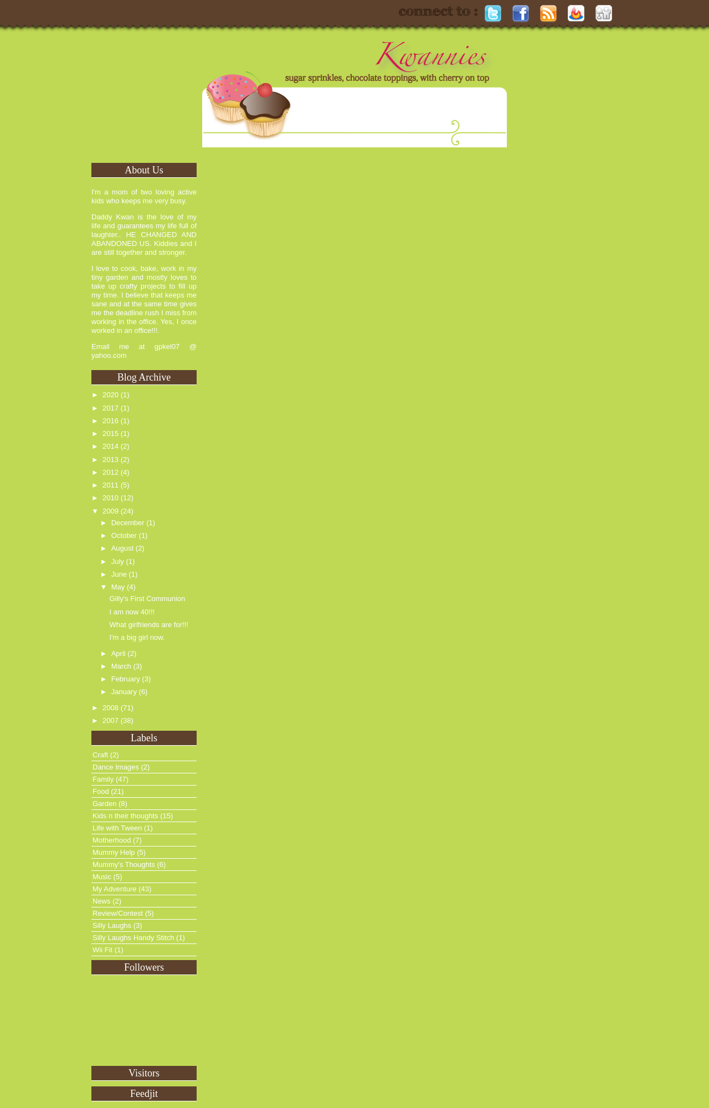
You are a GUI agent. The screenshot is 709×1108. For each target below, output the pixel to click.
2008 (110, 708)
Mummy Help (114, 852)
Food (101, 791)
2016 (110, 421)
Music (102, 877)
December (128, 523)
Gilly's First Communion (147, 598)
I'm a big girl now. (137, 637)
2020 (110, 395)
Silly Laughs (112, 925)
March (121, 666)
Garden (104, 803)
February (125, 679)
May (118, 587)
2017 (110, 408)
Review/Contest (118, 913)
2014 (110, 446)
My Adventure (115, 889)
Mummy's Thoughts (124, 864)
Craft (100, 755)
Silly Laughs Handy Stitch (133, 937)
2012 (110, 472)
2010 (110, 498)
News (102, 901)
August (122, 548)
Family (103, 779)
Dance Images (116, 767)
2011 (110, 485)
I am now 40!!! (132, 612)
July (117, 561)
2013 (110, 459)
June (119, 574)
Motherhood (112, 840)
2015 (110, 433)
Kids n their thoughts (125, 816)
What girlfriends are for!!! (148, 624)
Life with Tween (117, 828)
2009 (110, 511)
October (124, 535)
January (124, 692)
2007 (110, 720)
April (118, 653)
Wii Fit (102, 950)
